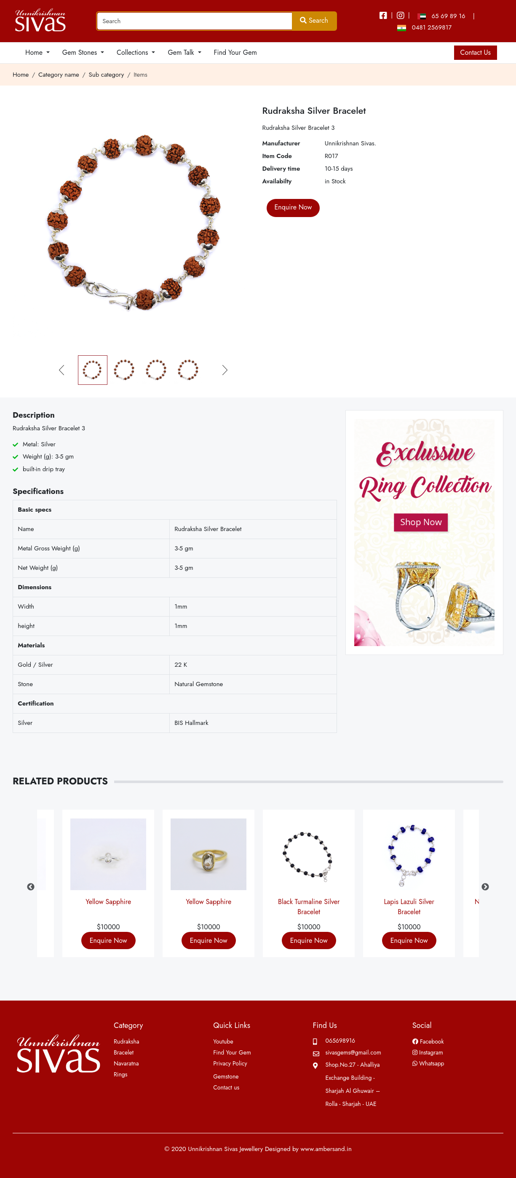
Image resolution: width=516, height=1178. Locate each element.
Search (314, 20)
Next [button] (485, 887)
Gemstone (225, 1076)
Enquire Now (108, 940)
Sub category (106, 74)
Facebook (428, 1041)
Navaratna (126, 1063)
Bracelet (124, 1052)
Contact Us (475, 52)
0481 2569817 (424, 27)
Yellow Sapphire (108, 902)
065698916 (341, 1040)
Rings (120, 1074)
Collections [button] (133, 52)
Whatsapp (428, 1063)
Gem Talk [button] (182, 52)
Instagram (427, 1052)
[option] (309, 887)
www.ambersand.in (325, 1149)
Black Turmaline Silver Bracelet (309, 905)
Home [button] (35, 52)
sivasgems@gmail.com (353, 1052)
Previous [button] (31, 887)
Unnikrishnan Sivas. (351, 143)
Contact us (226, 1087)
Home (21, 74)
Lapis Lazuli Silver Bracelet (409, 905)
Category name (58, 74)
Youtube (223, 1041)
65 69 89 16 (441, 16)
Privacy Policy (230, 1063)
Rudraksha (126, 1041)
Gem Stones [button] (80, 52)
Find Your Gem (235, 52)
